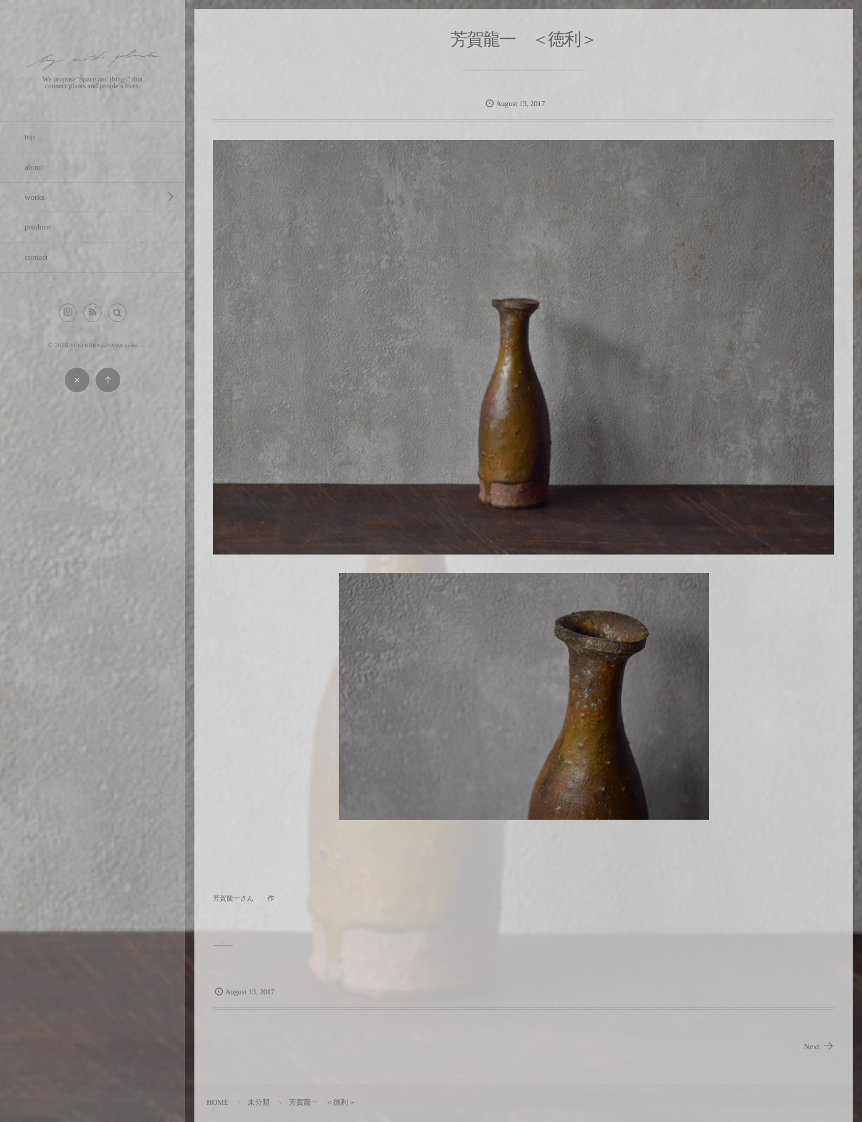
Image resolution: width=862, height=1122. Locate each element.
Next (819, 1046)
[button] (117, 312)
